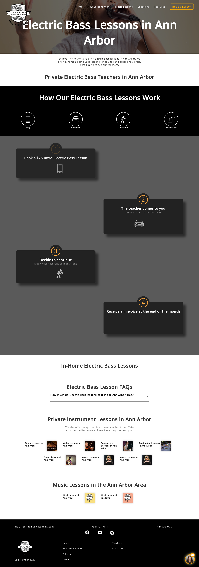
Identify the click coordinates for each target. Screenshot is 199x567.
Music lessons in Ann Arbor (71, 496)
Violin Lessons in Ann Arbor (72, 444)
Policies (67, 554)
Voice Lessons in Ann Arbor (91, 458)
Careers (67, 559)
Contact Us (118, 548)
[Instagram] (112, 533)
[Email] (100, 532)
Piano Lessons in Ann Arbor (34, 444)
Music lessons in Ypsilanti (109, 496)
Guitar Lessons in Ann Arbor (53, 458)
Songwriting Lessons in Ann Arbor (109, 446)
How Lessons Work (72, 548)
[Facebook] (87, 532)
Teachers (117, 543)
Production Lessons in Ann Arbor (149, 444)
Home (66, 543)
